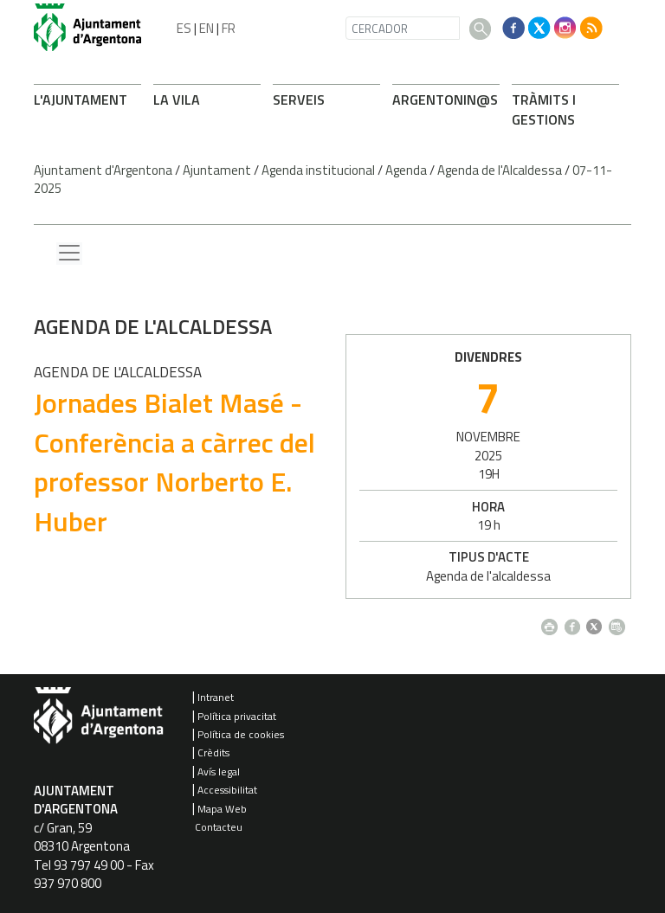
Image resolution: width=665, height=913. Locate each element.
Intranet (215, 697)
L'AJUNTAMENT (80, 99)
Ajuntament (217, 170)
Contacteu (218, 827)
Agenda (406, 170)
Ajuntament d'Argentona (103, 170)
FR (229, 28)
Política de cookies (240, 734)
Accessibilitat (227, 789)
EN (206, 28)
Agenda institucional (318, 170)
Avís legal (218, 771)
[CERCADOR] (402, 28)
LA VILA (176, 99)
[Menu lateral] (69, 253)
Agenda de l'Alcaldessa (499, 170)
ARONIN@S (445, 99)
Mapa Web (222, 808)
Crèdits (213, 752)
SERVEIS (299, 99)
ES (184, 28)
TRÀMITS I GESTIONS (544, 109)
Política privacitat (236, 716)
